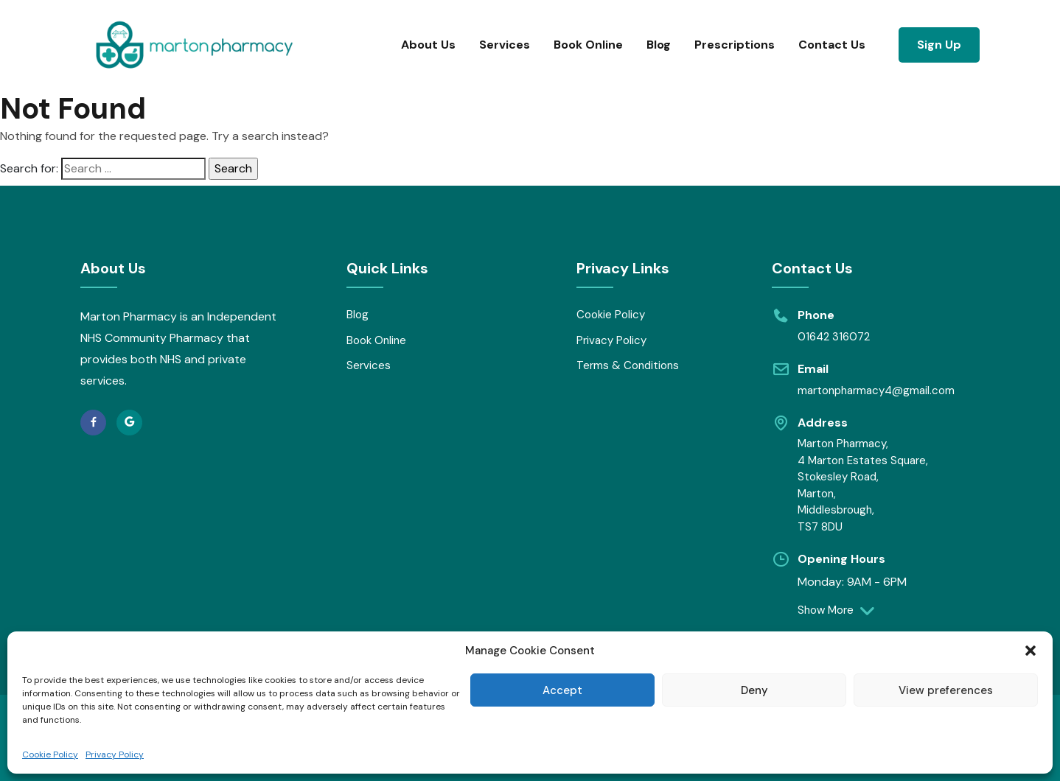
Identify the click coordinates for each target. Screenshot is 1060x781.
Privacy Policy (115, 754)
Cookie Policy (50, 754)
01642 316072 (834, 336)
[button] (1030, 650)
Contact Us (831, 44)
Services (504, 44)
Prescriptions (734, 44)
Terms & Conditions (627, 365)
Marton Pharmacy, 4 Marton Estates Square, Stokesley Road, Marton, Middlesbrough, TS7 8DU (863, 485)
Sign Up (939, 44)
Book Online (588, 44)
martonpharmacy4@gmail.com (876, 390)
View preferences (946, 690)
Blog (658, 44)
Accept (562, 690)
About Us (428, 44)
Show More (834, 610)
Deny (754, 690)
